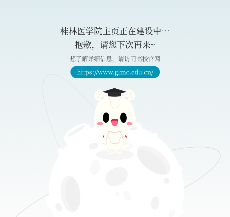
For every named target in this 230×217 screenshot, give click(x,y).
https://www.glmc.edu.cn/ (115, 72)
